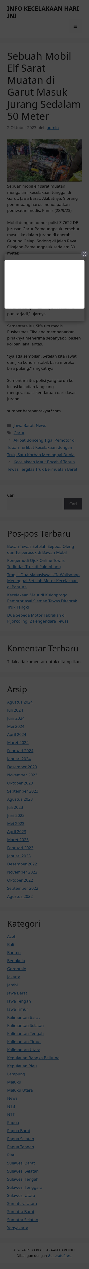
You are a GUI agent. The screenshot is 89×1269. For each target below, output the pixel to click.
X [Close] (85, 253)
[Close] (44, 634)
